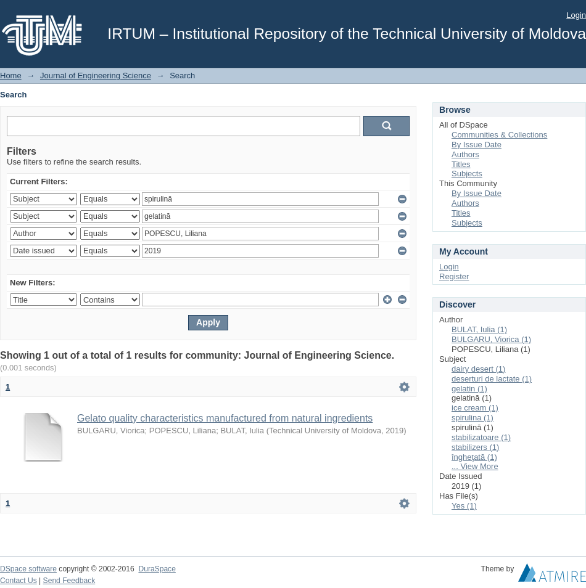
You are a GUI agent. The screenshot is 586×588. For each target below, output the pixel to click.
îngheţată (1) (474, 457)
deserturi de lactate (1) (492, 378)
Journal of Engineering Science (95, 75)
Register (454, 276)
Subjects (467, 173)
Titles (461, 164)
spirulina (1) (472, 417)
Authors (465, 154)
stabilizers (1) (475, 447)
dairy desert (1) (478, 369)
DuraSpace (156, 569)
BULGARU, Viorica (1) (491, 339)
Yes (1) (464, 505)
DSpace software (28, 569)
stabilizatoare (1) (481, 437)
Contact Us (18, 580)
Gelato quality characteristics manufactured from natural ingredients (225, 418)
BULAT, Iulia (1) (479, 329)
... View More (475, 466)
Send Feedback (69, 580)
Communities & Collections (499, 134)
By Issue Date (476, 144)
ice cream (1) (475, 407)
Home (11, 75)
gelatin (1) (469, 388)
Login (576, 15)
